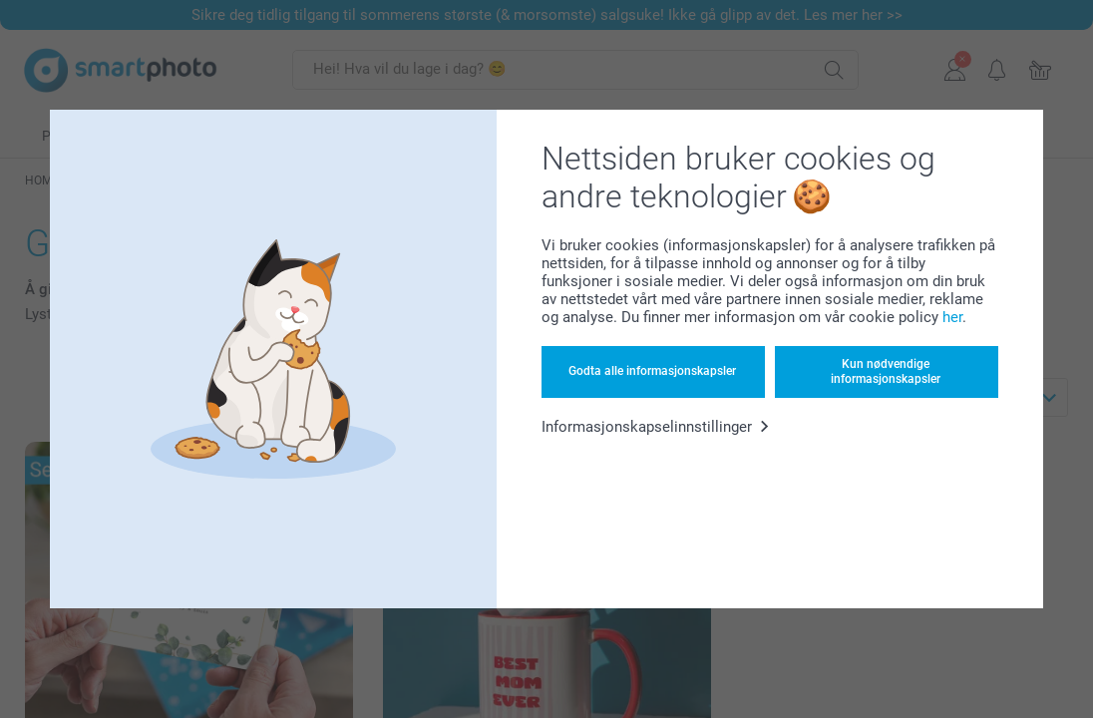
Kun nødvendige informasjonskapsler (885, 371)
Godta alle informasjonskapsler (652, 371)
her (952, 317)
